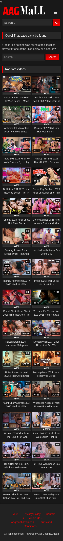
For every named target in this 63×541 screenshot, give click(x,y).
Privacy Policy (32, 514)
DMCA (14, 514)
